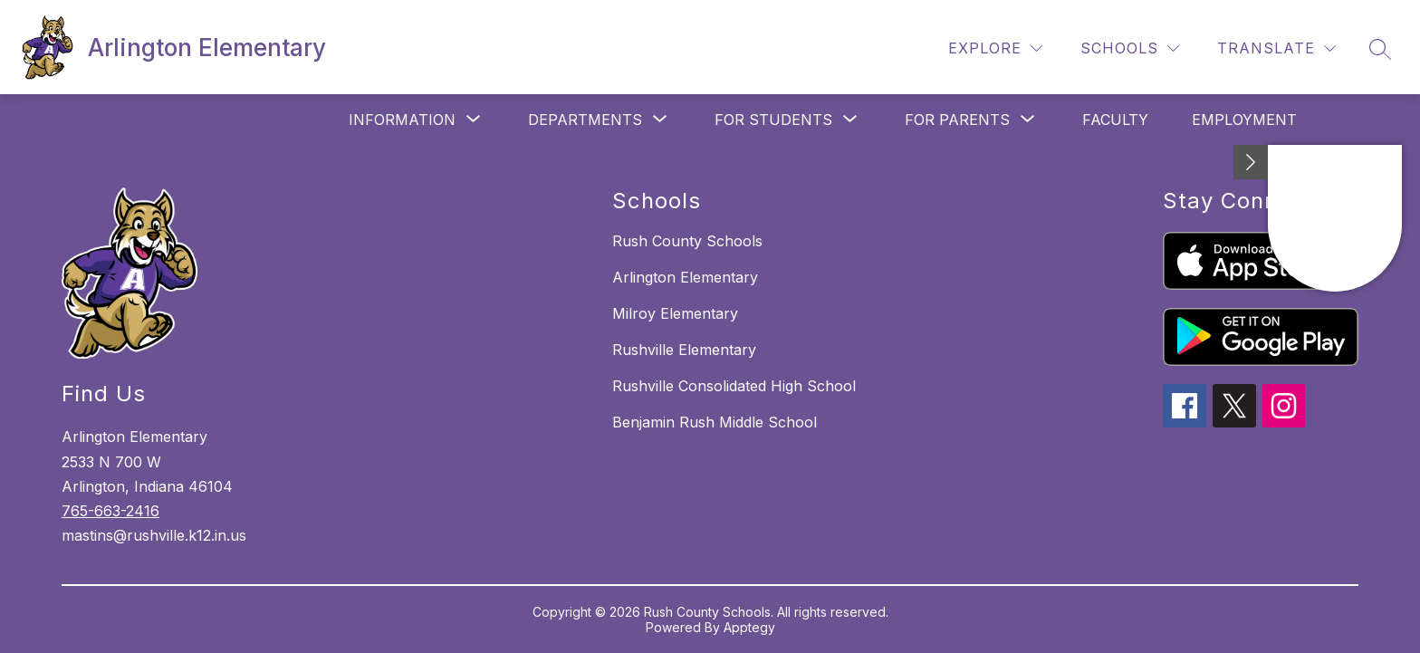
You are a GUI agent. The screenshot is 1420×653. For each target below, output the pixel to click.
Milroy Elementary (675, 313)
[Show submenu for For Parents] (957, 119)
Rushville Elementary (684, 350)
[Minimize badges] (1250, 162)
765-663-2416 (110, 511)
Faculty (1115, 119)
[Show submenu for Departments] (585, 119)
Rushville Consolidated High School (734, 386)
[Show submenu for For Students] (773, 119)
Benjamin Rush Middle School (714, 422)
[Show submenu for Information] (402, 119)
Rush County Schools (687, 241)
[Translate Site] (1276, 48)
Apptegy (749, 627)
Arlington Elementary (685, 277)
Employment (1244, 119)
